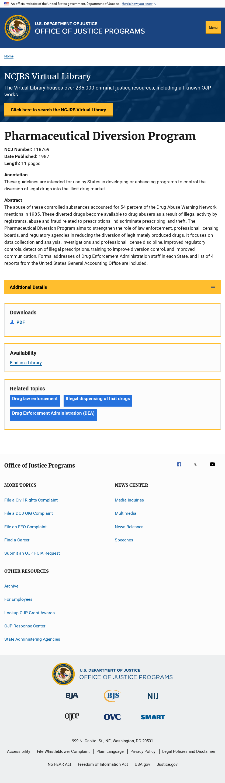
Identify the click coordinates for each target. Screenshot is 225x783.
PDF (20, 322)
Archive (11, 586)
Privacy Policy (142, 751)
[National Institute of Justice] (153, 700)
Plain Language (110, 751)
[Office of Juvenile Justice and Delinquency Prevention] (72, 721)
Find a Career (16, 539)
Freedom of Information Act (103, 764)
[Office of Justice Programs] (17, 28)
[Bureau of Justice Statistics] (112, 703)
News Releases (129, 526)
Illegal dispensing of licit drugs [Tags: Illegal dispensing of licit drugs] (98, 398)
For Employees (18, 599)
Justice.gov (167, 764)
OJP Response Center (24, 626)
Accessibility (18, 751)
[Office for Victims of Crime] (112, 721)
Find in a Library (26, 362)
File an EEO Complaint (25, 526)
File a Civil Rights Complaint (31, 500)
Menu (213, 28)
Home (8, 56)
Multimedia (125, 513)
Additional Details (28, 287)
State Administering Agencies (32, 639)
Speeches (124, 539)
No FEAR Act (59, 764)
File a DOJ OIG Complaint (28, 513)
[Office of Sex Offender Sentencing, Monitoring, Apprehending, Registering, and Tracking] (153, 720)
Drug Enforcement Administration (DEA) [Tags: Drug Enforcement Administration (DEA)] (53, 413)
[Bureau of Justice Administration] (72, 700)
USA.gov (142, 764)
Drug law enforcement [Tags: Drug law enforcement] (35, 398)
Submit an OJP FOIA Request (32, 553)
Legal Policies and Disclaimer (189, 751)
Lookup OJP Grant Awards (29, 612)
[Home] (90, 28)
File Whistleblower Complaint (63, 751)
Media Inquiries (129, 500)
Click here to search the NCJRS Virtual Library (58, 109)
